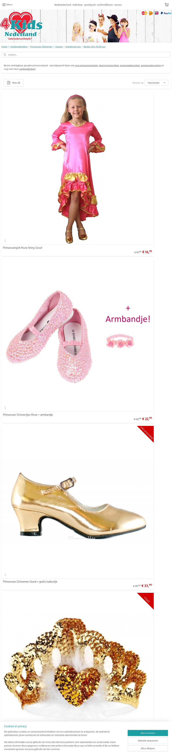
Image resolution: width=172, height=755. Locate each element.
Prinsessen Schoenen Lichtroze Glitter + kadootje (119, 472)
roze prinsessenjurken (86, 65)
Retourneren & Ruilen (12, 633)
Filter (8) (13, 83)
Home (4, 46)
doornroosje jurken (109, 65)
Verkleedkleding (18, 46)
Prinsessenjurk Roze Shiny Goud (22, 178)
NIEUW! (62, 668)
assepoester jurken (151, 65)
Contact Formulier (11, 651)
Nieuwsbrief (7, 647)
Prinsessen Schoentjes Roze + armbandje (114, 178)
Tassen (59, 46)
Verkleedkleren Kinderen (72, 630)
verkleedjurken (27, 69)
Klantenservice (73, 46)
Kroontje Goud (12, 374)
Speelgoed (64, 644)
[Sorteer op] (156, 82)
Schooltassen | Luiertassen (72, 637)
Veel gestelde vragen (12, 630)
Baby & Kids (64, 640)
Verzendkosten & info (12, 626)
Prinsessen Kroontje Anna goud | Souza (113, 276)
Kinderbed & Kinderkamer (72, 647)
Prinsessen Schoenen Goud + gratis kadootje (30, 276)
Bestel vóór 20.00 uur (94, 46)
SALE (61, 665)
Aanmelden (125, 634)
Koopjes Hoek (66, 654)
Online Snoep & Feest (70, 651)
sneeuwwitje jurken (130, 65)
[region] (64, 742)
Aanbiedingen (66, 658)
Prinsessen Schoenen (41, 46)
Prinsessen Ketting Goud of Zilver (109, 374)
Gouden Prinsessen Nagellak (20, 472)
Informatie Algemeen (12, 637)
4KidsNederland (12, 519)
